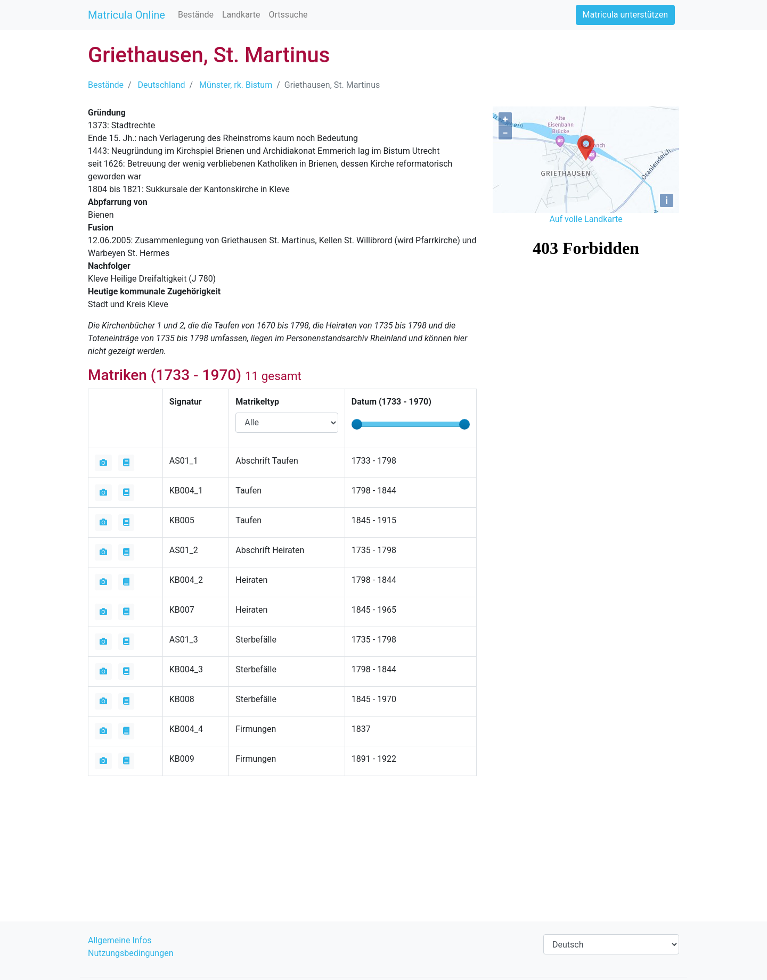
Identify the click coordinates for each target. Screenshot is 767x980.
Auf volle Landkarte (585, 219)
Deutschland (161, 85)
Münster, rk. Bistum (235, 85)
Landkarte (241, 15)
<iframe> (586, 287)
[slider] (357, 424)
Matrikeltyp (257, 402)
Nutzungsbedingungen (130, 953)
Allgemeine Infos (120, 940)
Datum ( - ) (391, 402)
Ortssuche (287, 15)
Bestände (196, 15)
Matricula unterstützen (625, 15)
